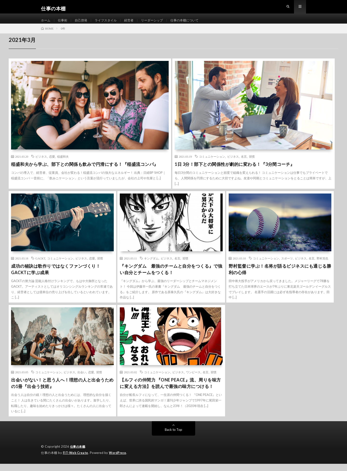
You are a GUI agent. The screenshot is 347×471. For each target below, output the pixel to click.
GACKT (40, 266)
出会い (81, 379)
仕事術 (64, 24)
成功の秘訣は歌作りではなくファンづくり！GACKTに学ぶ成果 (55, 277)
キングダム (151, 266)
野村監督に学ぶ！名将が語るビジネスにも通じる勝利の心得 (280, 277)
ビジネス (41, 164)
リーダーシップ (157, 24)
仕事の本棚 (78, 454)
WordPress (119, 460)
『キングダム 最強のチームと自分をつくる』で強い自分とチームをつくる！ (171, 277)
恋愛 (52, 164)
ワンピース (193, 379)
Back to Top (174, 437)
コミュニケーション (212, 164)
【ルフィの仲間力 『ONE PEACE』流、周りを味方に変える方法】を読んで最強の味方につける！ (170, 391)
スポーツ (287, 266)
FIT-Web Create (76, 460)
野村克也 (322, 266)
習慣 (252, 164)
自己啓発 (83, 24)
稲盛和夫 (63, 164)
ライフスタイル (109, 24)
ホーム (46, 24)
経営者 (133, 24)
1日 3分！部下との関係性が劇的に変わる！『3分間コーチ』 (235, 171)
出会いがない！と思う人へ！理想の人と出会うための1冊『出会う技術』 (62, 391)
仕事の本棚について (192, 24)
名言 (244, 164)
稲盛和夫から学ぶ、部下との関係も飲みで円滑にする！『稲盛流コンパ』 (84, 171)
